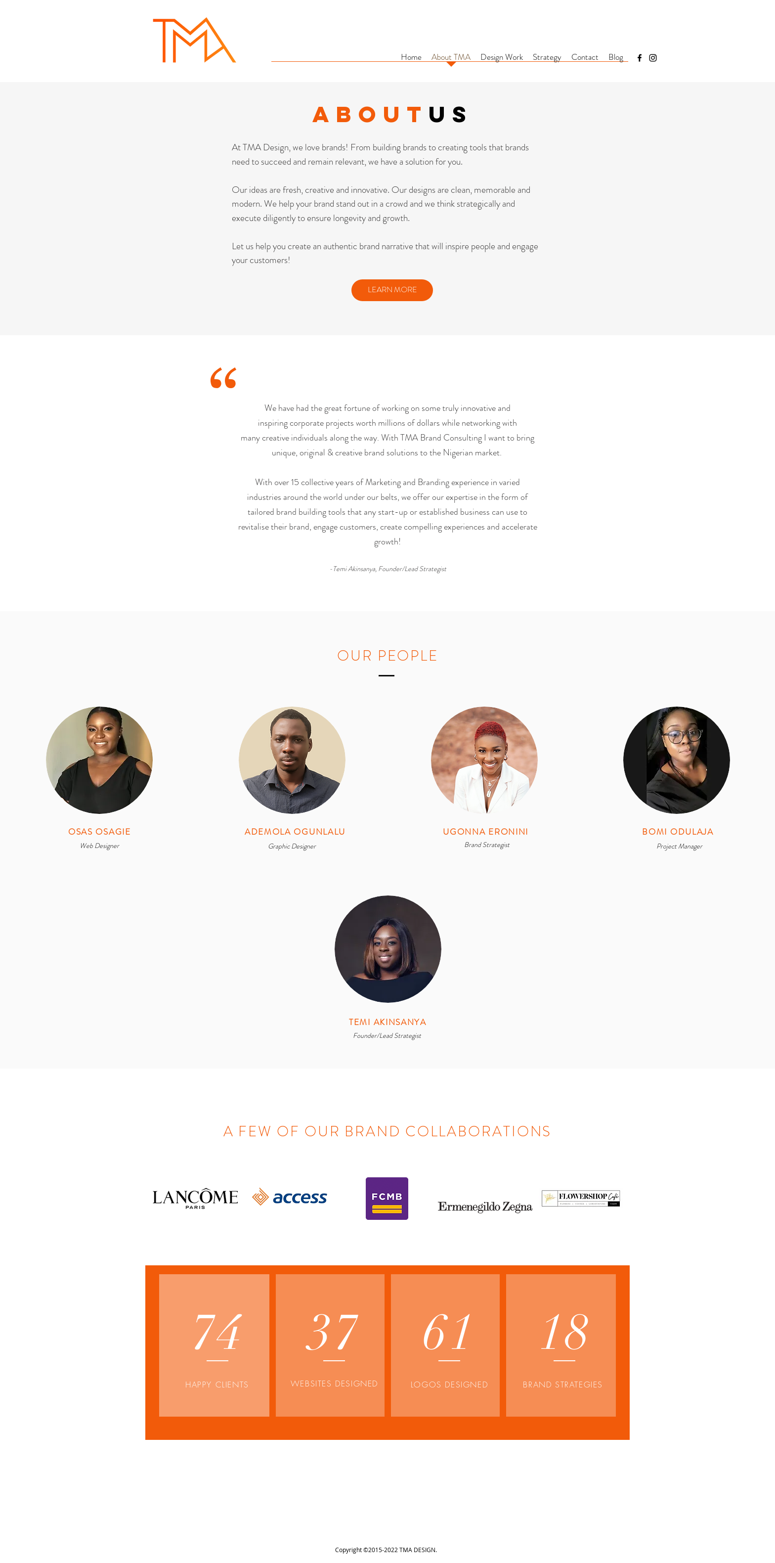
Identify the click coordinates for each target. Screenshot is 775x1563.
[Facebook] (640, 58)
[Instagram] (653, 58)
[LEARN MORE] (392, 290)
